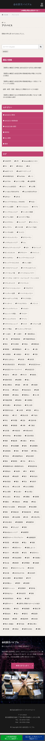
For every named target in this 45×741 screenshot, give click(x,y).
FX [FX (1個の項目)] (6, 166)
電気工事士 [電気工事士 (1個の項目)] (33, 624)
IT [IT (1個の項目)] (12, 166)
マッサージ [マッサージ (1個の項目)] (8, 303)
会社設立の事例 (10, 115)
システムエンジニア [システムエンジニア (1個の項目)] (11, 242)
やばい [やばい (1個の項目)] (33, 202)
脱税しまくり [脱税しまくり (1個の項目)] (31, 547)
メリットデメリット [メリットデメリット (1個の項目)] (11, 308)
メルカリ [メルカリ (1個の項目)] (26, 308)
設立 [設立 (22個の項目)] (6, 568)
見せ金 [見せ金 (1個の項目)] (7, 563)
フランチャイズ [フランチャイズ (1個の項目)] (10, 283)
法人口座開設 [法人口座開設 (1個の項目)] (29, 486)
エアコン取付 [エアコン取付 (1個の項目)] (9, 217)
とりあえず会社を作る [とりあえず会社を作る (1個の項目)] (12, 191)
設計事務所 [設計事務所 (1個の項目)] (19, 578)
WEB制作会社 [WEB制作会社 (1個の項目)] (9, 176)
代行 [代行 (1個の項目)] (28, 354)
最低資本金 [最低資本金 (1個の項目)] (33, 466)
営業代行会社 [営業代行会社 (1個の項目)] (9, 410)
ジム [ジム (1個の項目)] (24, 242)
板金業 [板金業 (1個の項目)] (16, 476)
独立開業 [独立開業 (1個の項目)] (34, 507)
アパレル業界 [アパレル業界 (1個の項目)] (9, 207)
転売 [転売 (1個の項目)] (17, 608)
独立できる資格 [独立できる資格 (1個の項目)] (10, 507)
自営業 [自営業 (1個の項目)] (16, 553)
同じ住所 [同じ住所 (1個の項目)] (29, 405)
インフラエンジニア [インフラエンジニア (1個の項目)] (11, 212)
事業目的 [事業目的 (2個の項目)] (36, 344)
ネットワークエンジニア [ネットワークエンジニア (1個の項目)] (26, 258)
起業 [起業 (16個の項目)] (28, 598)
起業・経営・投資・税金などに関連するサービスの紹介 (20, 89)
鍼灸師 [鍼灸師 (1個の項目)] (7, 619)
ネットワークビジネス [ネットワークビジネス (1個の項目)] (12, 263)
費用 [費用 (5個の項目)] (18, 583)
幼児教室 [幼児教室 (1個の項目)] (18, 436)
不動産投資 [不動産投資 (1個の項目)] (16, 339)
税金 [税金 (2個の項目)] (6, 527)
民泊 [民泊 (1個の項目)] (25, 481)
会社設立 (5, 51)
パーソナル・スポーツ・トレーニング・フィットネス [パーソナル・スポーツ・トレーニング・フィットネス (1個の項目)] (22, 278)
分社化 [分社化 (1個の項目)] (7, 390)
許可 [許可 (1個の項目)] (29, 578)
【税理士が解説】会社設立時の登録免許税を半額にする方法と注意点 (22, 74)
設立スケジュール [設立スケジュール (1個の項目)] (18, 568)
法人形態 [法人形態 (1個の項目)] (8, 492)
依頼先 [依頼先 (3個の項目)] (34, 375)
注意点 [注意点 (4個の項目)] (18, 497)
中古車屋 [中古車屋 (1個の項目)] (16, 344)
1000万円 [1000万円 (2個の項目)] (8, 161)
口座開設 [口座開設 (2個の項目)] (29, 400)
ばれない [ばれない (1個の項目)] (8, 196)
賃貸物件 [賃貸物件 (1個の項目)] (23, 588)
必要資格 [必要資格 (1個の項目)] (8, 451)
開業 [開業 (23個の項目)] (15, 619)
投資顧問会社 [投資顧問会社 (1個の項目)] (18, 456)
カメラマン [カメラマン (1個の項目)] (8, 227)
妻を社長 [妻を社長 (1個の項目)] (25, 415)
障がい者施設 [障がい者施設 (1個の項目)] (9, 624)
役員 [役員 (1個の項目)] (6, 446)
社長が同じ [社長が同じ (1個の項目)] (36, 517)
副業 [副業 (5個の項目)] (37, 390)
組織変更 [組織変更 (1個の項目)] (26, 532)
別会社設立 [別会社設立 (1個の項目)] (27, 390)
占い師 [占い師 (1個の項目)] (37, 395)
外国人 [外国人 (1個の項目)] (7, 415)
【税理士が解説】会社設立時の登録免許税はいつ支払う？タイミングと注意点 (22, 82)
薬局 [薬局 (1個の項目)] (28, 558)
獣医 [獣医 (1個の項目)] (6, 512)
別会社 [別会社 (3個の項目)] (16, 390)
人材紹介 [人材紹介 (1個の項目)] (18, 354)
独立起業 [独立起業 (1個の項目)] (23, 507)
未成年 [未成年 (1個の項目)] (18, 471)
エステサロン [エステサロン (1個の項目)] (9, 222)
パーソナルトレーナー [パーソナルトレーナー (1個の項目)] (27, 273)
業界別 (7, 132)
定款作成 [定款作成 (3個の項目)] (33, 420)
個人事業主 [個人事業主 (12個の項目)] (8, 385)
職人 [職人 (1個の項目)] (25, 542)
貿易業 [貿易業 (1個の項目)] (27, 583)
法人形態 (8, 138)
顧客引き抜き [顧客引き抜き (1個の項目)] (28, 629)
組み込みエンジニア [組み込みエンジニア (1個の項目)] (11, 532)
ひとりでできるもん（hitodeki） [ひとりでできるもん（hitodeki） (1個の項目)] (15, 202)
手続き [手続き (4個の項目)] (7, 456)
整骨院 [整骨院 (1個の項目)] (15, 461)
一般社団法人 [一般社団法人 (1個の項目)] (31, 334)
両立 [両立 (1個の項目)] (6, 344)
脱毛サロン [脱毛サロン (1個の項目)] (17, 547)
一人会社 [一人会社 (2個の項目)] (8, 334)
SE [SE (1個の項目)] (29, 166)
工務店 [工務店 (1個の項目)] (32, 425)
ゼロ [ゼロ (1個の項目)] (27, 247)
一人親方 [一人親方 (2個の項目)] (18, 334)
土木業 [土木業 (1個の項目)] (21, 410)
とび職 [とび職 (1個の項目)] (33, 186)
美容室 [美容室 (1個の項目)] (7, 542)
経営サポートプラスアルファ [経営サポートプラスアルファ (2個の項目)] (14, 537)
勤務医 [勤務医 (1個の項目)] (7, 395)
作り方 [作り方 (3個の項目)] (24, 375)
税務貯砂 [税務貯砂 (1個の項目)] (31, 522)
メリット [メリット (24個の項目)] (35, 303)
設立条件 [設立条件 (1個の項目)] (32, 573)
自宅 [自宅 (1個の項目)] (25, 553)
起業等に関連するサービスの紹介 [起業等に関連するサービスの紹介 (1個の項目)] (29, 603)
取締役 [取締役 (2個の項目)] (19, 400)
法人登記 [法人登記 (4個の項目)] (29, 492)
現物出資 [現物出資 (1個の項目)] (16, 512)
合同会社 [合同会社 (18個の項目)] (18, 405)
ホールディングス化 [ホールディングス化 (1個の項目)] (11, 298)
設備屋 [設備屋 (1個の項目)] (37, 563)
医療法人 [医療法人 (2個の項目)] (26, 395)
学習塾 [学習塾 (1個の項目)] (15, 420)
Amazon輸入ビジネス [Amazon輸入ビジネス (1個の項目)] (31, 161)
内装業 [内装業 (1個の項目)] (35, 385)
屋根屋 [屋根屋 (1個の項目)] (15, 425)
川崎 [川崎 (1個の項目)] (23, 425)
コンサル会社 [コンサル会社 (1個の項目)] (9, 232)
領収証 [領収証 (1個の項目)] (16, 629)
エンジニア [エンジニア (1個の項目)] (22, 222)
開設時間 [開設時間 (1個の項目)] (25, 619)
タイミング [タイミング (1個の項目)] (37, 247)
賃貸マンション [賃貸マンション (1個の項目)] (10, 588)
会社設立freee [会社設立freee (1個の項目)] (35, 364)
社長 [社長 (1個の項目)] (26, 517)
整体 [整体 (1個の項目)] (6, 461)
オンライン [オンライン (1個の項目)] (34, 222)
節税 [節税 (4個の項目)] (25, 527)
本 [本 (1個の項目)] (26, 471)
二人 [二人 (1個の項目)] (28, 349)
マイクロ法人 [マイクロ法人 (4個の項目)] (27, 298)
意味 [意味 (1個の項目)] (17, 451)
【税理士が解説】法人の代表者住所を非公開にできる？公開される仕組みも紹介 (22, 96)
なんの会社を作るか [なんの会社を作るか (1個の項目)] (30, 191)
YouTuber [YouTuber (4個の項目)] (22, 176)
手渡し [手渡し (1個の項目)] (35, 451)
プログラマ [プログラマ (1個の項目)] (29, 288)
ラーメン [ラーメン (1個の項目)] (24, 319)
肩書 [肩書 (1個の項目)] (33, 542)
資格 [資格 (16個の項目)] (32, 593)
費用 (6, 144)
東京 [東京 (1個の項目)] (33, 471)
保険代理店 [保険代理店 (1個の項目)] (8, 380)
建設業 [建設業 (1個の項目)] (15, 441)
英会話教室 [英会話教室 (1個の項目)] (17, 558)
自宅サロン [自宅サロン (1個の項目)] (35, 553)
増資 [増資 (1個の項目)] (29, 410)
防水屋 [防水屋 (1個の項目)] (35, 619)
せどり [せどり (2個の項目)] (23, 186)
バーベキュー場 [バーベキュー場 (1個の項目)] (10, 273)
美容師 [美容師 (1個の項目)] (16, 542)
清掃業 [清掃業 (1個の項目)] (37, 497)
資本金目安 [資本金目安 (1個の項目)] (22, 593)
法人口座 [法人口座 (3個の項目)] (17, 486)
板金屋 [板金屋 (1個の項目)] (7, 476)
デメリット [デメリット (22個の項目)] (35, 252)
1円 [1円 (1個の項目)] (17, 161)
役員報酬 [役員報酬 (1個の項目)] (16, 446)
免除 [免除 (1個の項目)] (18, 385)
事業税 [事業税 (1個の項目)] (7, 349)
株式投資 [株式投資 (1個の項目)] (8, 481)
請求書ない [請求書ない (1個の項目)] (8, 583)
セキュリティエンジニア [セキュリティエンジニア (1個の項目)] (12, 247)
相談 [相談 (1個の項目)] (37, 512)
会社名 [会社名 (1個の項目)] (22, 359)
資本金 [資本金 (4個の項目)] (33, 588)
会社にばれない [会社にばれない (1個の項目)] (10, 359)
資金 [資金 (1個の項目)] (20, 598)
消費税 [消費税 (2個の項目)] (27, 497)
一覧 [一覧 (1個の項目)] (6, 339)
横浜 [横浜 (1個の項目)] (17, 481)
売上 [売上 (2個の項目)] (37, 410)
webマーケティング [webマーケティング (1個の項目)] (24, 171)
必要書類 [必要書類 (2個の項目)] (35, 446)
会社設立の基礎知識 (11, 121)
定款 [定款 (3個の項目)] (23, 420)
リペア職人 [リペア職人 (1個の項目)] (8, 329)
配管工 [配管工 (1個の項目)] (26, 614)
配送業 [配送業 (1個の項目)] (35, 614)
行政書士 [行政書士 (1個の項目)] (37, 558)
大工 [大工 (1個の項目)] (15, 415)
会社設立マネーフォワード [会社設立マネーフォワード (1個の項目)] (13, 369)
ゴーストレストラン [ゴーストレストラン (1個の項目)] (11, 237)
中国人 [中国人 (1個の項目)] (26, 344)
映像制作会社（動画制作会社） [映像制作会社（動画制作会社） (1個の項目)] (15, 466)
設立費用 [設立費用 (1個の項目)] (8, 578)
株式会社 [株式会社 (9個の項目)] (35, 476)
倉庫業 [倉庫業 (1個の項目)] (19, 380)
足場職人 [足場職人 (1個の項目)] (8, 608)
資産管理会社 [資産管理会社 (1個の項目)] (9, 598)
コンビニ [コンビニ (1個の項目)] (21, 232)
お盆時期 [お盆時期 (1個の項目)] (32, 181)
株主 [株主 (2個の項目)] (25, 476)
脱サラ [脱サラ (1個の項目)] (7, 547)
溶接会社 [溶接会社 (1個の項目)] (17, 502)
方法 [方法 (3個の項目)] (23, 461)
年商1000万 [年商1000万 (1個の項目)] (29, 431)
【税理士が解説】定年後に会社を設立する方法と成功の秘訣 (22, 68)
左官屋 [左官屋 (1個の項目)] (7, 431)
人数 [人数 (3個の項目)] (36, 349)
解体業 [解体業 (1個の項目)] (16, 563)
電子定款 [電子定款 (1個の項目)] (21, 624)
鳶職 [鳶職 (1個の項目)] (39, 629)
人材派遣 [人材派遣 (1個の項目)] (8, 354)
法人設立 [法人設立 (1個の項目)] (8, 497)
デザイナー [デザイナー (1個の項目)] (23, 252)
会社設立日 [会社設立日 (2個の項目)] (30, 369)
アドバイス (15, 15)
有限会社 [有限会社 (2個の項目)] (8, 471)
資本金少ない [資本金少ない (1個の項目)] (9, 593)
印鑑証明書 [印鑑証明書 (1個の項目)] (8, 400)
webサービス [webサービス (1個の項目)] (9, 171)
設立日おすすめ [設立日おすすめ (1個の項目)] (19, 573)
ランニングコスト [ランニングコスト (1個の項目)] (10, 319)
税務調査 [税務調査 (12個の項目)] (20, 522)
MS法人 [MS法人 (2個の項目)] (20, 166)
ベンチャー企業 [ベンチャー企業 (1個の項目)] (10, 293)
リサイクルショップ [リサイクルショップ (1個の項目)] (11, 324)
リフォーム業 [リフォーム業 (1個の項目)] (36, 324)
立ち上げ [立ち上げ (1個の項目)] (16, 527)
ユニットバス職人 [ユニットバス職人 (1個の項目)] (10, 313)
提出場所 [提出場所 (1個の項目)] (31, 456)
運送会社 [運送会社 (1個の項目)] (8, 614)
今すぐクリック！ (22, 666)
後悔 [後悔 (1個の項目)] (25, 446)
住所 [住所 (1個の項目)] (15, 375)
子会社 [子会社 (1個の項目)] (35, 415)
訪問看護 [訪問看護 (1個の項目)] (26, 563)
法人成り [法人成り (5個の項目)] (18, 492)
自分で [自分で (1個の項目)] (7, 553)
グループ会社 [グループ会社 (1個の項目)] (32, 227)
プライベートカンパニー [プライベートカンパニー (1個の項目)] (12, 288)
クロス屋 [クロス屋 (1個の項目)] (20, 227)
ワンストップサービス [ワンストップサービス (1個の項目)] (24, 329)
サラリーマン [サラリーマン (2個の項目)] (27, 237)
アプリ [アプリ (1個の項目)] (36, 207)
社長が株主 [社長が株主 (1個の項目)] (8, 522)
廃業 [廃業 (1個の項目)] (6, 441)
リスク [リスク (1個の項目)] (25, 324)
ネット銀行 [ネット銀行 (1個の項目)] (27, 263)
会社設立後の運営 (10, 126)
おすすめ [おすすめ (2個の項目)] (8, 181)
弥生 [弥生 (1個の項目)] (33, 441)
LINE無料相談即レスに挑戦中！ (11, 738)
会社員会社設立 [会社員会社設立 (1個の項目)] (10, 364)
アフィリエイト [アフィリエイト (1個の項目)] (24, 207)
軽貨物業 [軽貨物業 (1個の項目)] (26, 608)
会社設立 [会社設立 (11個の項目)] (23, 364)
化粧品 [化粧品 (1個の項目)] (16, 395)
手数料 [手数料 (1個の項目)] (26, 451)
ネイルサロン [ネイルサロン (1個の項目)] (9, 258)
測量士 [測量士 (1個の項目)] (7, 502)
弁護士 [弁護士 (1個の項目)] (24, 441)
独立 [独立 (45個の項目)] (34, 502)
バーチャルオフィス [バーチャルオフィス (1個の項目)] (29, 268)
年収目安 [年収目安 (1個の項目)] (17, 431)
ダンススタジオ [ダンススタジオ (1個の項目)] (10, 252)
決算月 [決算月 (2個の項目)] (34, 481)
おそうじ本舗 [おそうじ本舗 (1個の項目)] (20, 181)
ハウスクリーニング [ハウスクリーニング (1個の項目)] (11, 268)
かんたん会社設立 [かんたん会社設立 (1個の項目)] (10, 186)
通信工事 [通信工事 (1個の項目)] (37, 608)
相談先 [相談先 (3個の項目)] (7, 517)
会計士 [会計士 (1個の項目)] (7, 375)
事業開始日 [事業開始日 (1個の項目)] (17, 349)
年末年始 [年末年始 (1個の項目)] (8, 436)
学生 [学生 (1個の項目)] (6, 420)
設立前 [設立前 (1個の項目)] (31, 568)
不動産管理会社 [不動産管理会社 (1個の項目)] (30, 339)
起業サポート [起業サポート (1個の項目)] (9, 603)
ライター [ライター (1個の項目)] (24, 313)
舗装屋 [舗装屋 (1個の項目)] (7, 558)
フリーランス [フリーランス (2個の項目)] (24, 283)
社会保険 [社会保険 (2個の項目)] (17, 517)
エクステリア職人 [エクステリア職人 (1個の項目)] (24, 217)
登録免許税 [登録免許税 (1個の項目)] (27, 512)
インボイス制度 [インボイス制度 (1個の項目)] (28, 212)
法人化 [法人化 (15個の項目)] (7, 486)
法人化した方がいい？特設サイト (33, 738)
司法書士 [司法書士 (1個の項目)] (8, 405)
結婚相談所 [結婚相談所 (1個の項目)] (32, 537)
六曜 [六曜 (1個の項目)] (26, 385)
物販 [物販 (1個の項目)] (26, 502)
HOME (6, 15)
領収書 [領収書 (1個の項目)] (7, 629)
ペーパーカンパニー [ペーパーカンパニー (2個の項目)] (26, 293)
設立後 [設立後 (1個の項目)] (7, 573)
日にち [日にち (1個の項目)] (32, 461)
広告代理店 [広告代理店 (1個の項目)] (30, 436)
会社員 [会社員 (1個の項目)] (31, 359)
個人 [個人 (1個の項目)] (28, 380)
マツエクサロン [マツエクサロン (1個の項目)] (22, 303)
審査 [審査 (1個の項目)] (6, 425)
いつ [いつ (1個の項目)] (31, 176)
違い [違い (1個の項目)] (17, 614)
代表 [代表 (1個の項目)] (36, 354)
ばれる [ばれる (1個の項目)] (18, 196)
